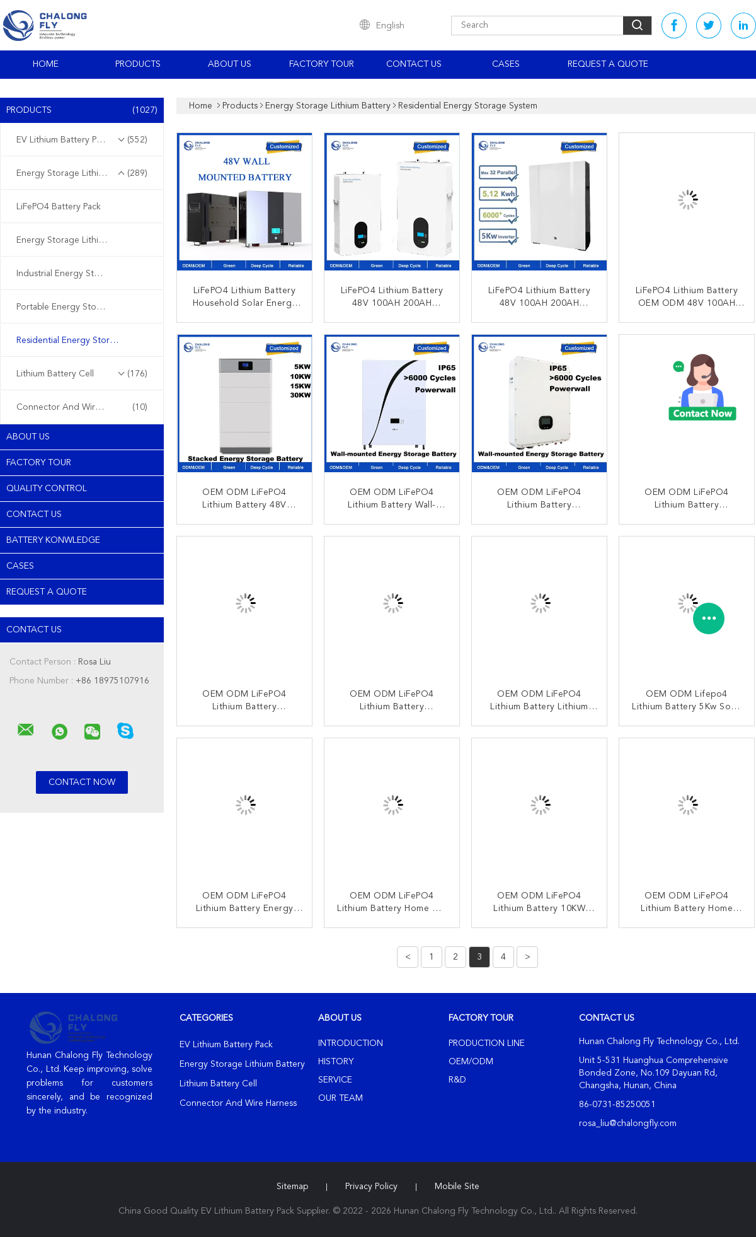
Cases (506, 64)
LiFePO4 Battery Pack (58, 206)
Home (46, 64)
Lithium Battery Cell (81, 374)
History (335, 1061)
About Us (229, 64)
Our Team (340, 1098)
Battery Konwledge (53, 540)
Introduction (350, 1043)
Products (138, 64)
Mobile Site (457, 1186)
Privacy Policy (371, 1186)
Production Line (487, 1043)
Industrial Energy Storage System (82, 273)
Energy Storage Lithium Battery (81, 173)
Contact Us (414, 64)
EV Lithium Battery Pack (81, 140)
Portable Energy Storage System (81, 307)
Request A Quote (608, 64)
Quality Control (46, 488)
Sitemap (292, 1186)
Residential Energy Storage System (85, 340)
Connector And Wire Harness (81, 407)
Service (335, 1080)
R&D (457, 1080)
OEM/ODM (471, 1061)
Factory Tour (321, 64)
